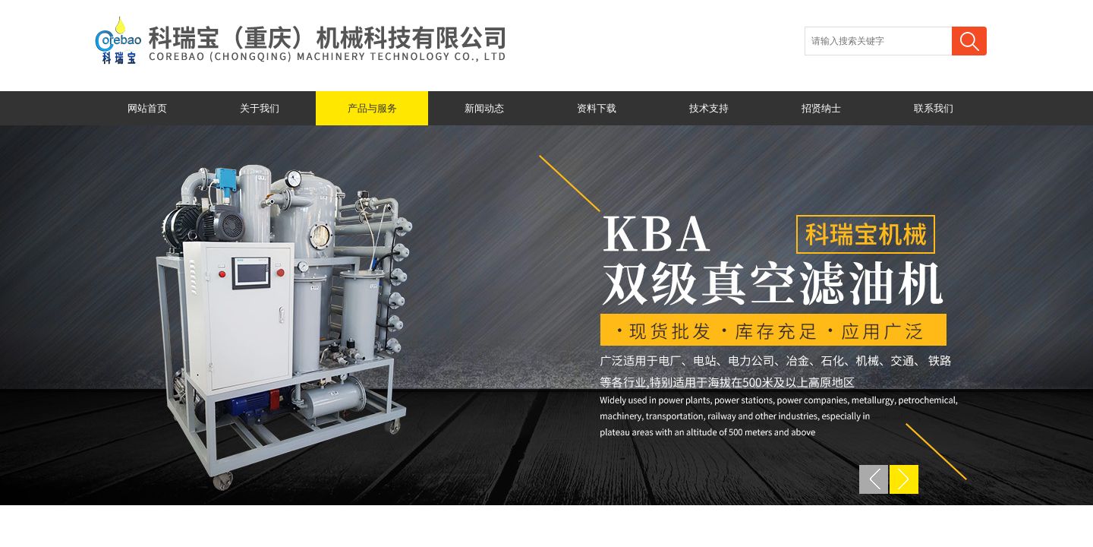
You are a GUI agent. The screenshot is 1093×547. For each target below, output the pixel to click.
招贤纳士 (821, 108)
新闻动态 (484, 108)
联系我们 (933, 108)
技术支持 (709, 108)
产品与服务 (372, 108)
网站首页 (147, 108)
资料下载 (596, 108)
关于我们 (259, 108)
